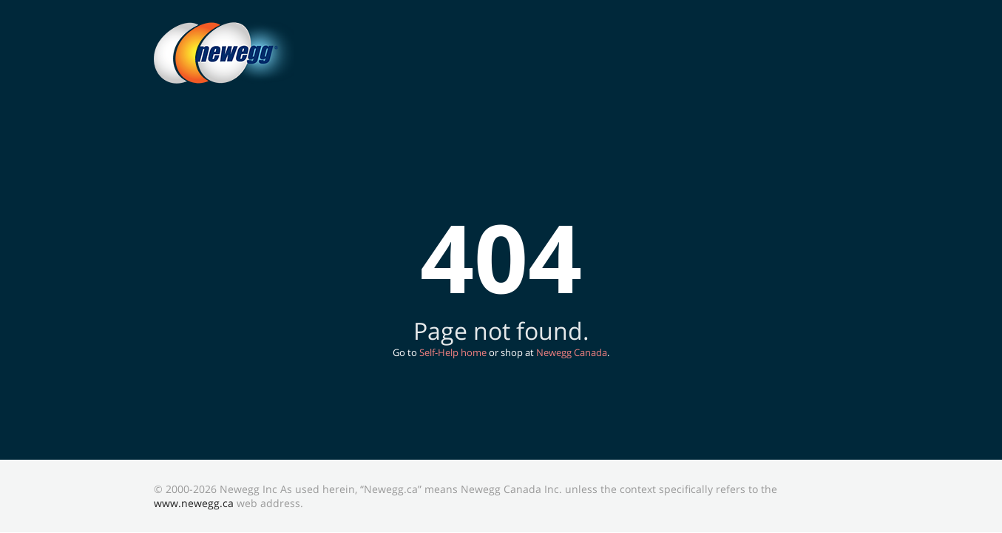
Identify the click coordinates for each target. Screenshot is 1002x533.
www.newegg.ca (194, 503)
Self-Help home (453, 352)
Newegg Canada (571, 352)
